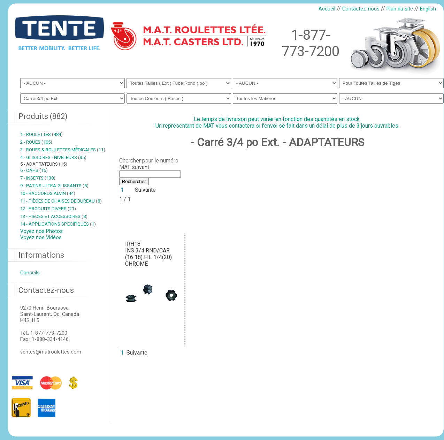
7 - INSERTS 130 (37, 178)
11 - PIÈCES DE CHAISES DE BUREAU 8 (61, 201)
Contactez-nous (361, 9)
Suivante (145, 190)
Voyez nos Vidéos (41, 237)
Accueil (327, 9)
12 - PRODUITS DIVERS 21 (48, 208)
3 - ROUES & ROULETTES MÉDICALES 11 (62, 149)
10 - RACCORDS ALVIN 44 (47, 193)
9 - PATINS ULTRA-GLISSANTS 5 (54, 185)
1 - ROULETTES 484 (41, 134)
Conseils (30, 273)
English (428, 9)
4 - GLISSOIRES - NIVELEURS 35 (53, 157)
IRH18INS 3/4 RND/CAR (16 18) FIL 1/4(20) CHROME (148, 254)
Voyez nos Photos (41, 231)
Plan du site (399, 9)
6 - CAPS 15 (34, 170)
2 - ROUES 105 (36, 142)
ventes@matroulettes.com (50, 352)
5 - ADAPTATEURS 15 (43, 164)
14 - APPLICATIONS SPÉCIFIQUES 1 (58, 224)
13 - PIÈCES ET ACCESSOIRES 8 (53, 216)
